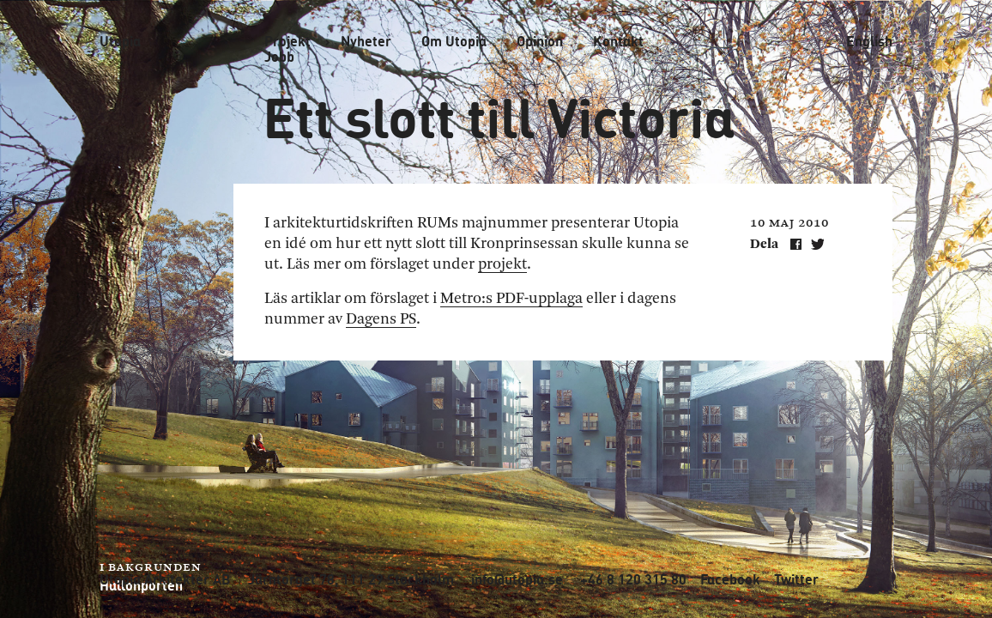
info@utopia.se (517, 579)
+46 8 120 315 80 (633, 579)
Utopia (120, 40)
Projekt (287, 41)
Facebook (730, 579)
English (869, 41)
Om (454, 41)
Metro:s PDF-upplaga (511, 298)
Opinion (540, 41)
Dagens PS (381, 319)
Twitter (796, 579)
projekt (502, 264)
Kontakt (618, 41)
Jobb (279, 56)
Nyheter (366, 41)
